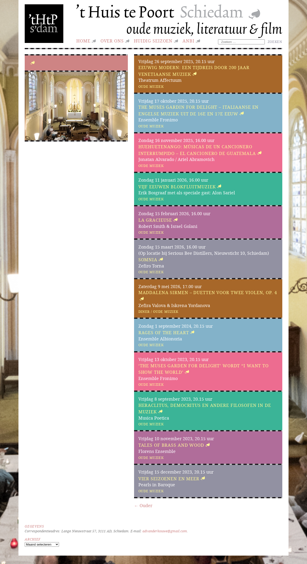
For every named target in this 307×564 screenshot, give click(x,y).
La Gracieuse (155, 220)
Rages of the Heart (163, 332)
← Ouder (143, 505)
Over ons (112, 41)
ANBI (189, 41)
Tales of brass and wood (171, 445)
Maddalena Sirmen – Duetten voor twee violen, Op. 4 (207, 292)
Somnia (147, 259)
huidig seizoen (153, 41)
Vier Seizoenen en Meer (168, 478)
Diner (144, 311)
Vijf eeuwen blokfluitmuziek (177, 187)
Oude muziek (151, 86)
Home (83, 41)
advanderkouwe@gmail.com (164, 531)
